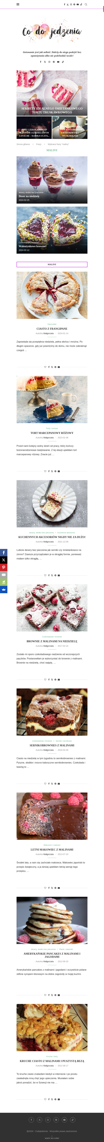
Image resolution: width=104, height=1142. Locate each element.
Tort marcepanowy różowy (52, 433)
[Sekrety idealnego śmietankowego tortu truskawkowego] (52, 93)
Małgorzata (48, 333)
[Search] (85, 4)
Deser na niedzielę (29, 196)
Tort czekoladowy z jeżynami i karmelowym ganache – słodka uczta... (34, 133)
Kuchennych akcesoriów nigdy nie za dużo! (52, 537)
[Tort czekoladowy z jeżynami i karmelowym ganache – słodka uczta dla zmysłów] (34, 127)
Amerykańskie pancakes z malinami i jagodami (52, 955)
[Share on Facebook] (48, 367)
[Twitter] (68, 4)
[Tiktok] (81, 4)
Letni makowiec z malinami (52, 849)
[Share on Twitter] (52, 367)
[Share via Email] (59, 367)
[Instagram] (71, 4)
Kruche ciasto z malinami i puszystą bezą (52, 1061)
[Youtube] (78, 4)
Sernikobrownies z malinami (52, 745)
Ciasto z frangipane (52, 328)
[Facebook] (64, 4)
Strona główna (23, 144)
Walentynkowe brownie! (32, 246)
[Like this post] (45, 367)
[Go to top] (52, 1138)
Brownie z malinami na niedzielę (52, 641)
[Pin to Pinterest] (55, 367)
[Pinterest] (74, 4)
